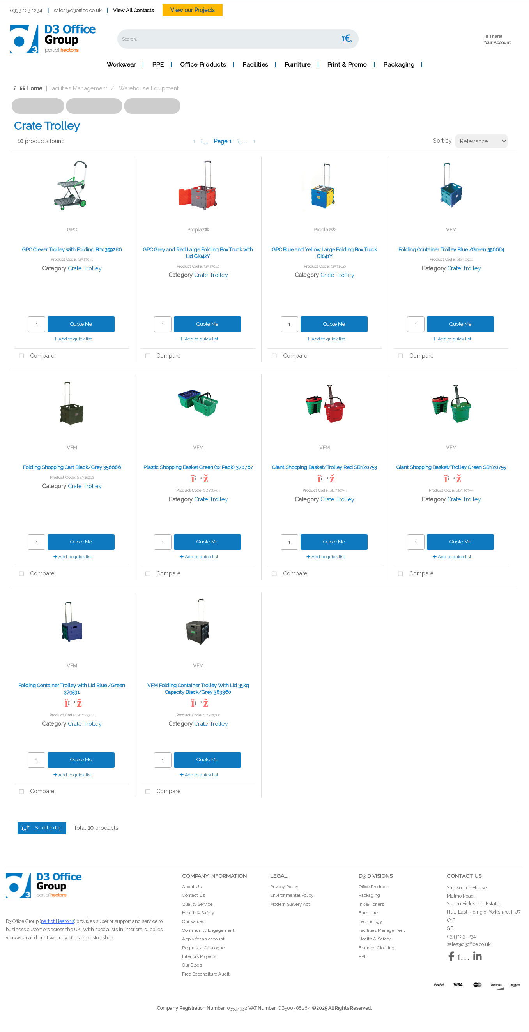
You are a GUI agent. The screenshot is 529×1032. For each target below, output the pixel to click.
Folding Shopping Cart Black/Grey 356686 (72, 467)
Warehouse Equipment (149, 88)
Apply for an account (203, 939)
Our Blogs (192, 965)
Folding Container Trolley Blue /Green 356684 (451, 249)
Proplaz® (198, 230)
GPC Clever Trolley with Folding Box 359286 (72, 249)
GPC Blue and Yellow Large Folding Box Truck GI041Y (324, 253)
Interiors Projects (199, 956)
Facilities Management (78, 88)
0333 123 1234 (26, 10)
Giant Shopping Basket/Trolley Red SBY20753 (324, 467)
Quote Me (81, 324)
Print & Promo (347, 64)
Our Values (193, 921)
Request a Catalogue (203, 948)
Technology (370, 921)
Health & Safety (198, 913)
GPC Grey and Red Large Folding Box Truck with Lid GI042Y (198, 253)
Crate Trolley (85, 268)
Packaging (398, 64)
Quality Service (197, 904)
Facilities (255, 64)
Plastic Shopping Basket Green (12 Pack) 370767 (198, 467)
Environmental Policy (291, 895)
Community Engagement (208, 930)
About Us (192, 886)
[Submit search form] (347, 39)
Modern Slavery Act (290, 904)
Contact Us (193, 895)
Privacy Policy (284, 886)
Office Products (203, 64)
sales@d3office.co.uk (78, 10)
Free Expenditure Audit (206, 974)
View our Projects (192, 10)
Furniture (298, 64)
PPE (158, 64)
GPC (72, 230)
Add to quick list (72, 339)
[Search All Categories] (238, 39)
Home (28, 88)
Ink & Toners (371, 904)
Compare (34, 356)
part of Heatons (57, 921)
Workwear (121, 64)
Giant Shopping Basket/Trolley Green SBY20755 (451, 467)
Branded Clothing (377, 948)
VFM (451, 230)
